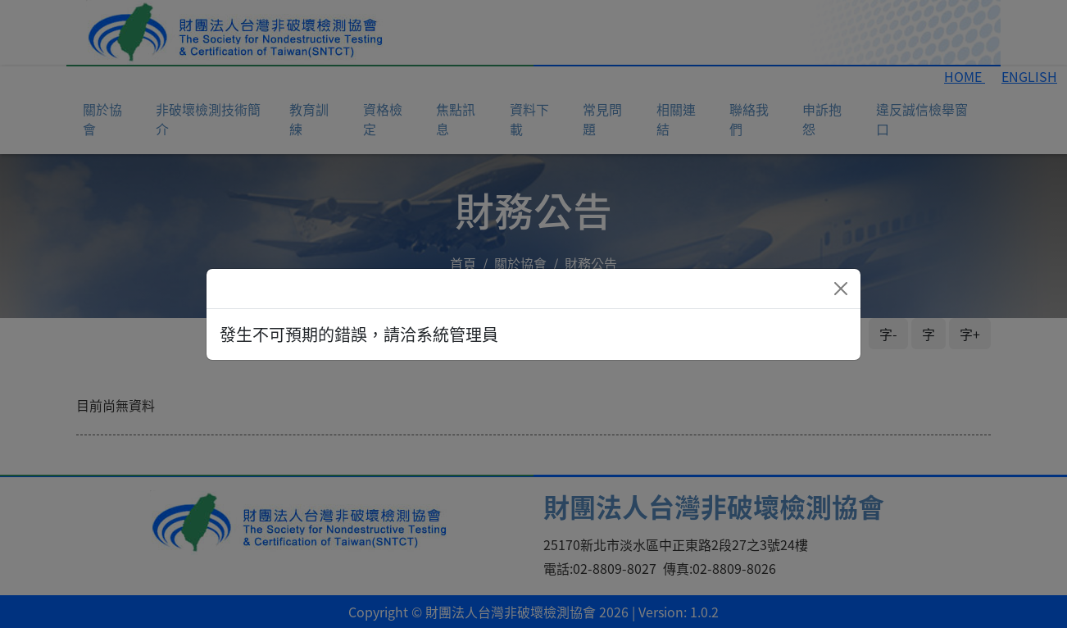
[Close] (841, 288)
